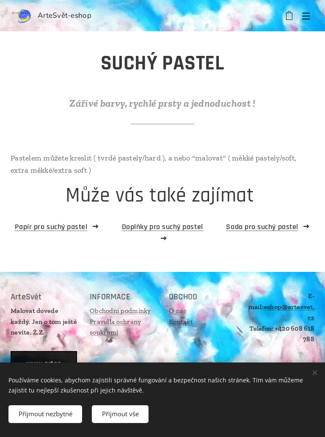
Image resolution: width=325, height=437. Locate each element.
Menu (306, 16)
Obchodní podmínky (120, 311)
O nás (177, 311)
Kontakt (181, 321)
